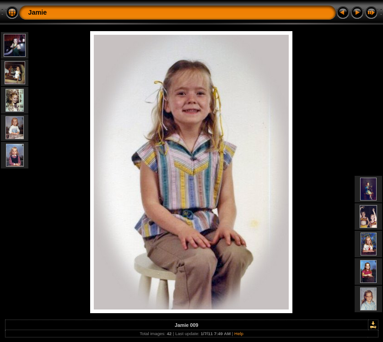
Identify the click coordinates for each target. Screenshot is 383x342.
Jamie (37, 12)
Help (238, 333)
